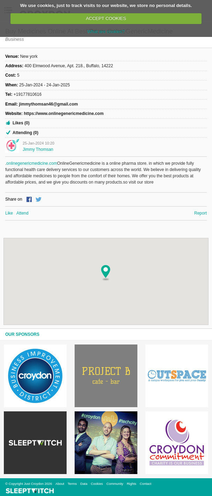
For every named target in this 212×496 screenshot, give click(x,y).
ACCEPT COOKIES (106, 18)
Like (9, 213)
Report (200, 213)
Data (83, 484)
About (59, 484)
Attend (22, 213)
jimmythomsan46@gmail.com (48, 104)
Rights (131, 484)
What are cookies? (106, 31)
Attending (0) (25, 132)
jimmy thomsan (38, 149)
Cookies (97, 484)
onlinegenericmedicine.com (31, 163)
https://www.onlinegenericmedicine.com (64, 113)
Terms (72, 484)
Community (114, 484)
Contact (145, 484)
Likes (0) (21, 123)
